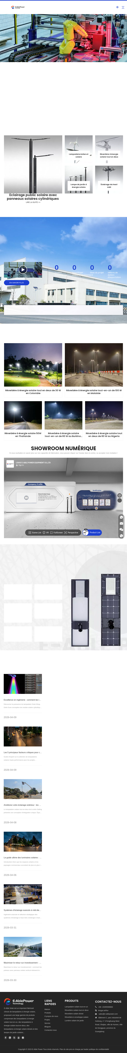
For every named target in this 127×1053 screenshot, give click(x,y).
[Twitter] (14, 1037)
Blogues (48, 1027)
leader (86, 1049)
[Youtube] (18, 1037)
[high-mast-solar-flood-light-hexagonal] (109, 179)
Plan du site (64, 1049)
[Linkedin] (10, 1037)
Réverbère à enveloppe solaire (76, 1017)
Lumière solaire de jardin (74, 1021)
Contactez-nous (51, 1030)
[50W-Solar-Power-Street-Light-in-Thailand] (23, 415)
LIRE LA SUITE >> (33, 202)
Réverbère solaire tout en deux (76, 1010)
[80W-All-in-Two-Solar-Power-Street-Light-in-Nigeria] (104, 415)
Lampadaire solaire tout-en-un (76, 1007)
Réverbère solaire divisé (74, 1014)
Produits (48, 1013)
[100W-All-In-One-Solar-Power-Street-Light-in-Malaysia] (94, 365)
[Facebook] (5, 1037)
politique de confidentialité (99, 1049)
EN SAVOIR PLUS (16, 283)
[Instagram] (23, 1037)
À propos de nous (51, 1016)
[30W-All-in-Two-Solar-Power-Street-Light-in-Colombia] (33, 365)
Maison (47, 1009)
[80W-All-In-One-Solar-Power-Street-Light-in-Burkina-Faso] (63, 415)
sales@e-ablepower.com (108, 1014)
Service (47, 1023)
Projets (47, 1020)
